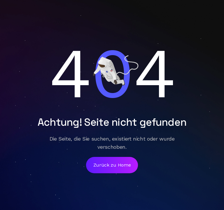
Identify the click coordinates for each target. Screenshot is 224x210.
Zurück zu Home (112, 165)
